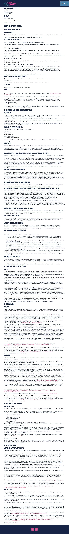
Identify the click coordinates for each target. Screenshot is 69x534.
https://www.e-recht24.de (12, 522)
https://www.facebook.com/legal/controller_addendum (28, 335)
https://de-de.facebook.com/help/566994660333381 (40, 344)
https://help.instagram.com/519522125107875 (39, 390)
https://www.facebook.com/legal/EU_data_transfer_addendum (17, 344)
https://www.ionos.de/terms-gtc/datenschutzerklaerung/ (24, 435)
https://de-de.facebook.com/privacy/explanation (32, 322)
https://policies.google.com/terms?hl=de (38, 513)
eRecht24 (9, 22)
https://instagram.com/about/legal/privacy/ (48, 393)
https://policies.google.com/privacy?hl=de (19, 513)
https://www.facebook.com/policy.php (12, 345)
